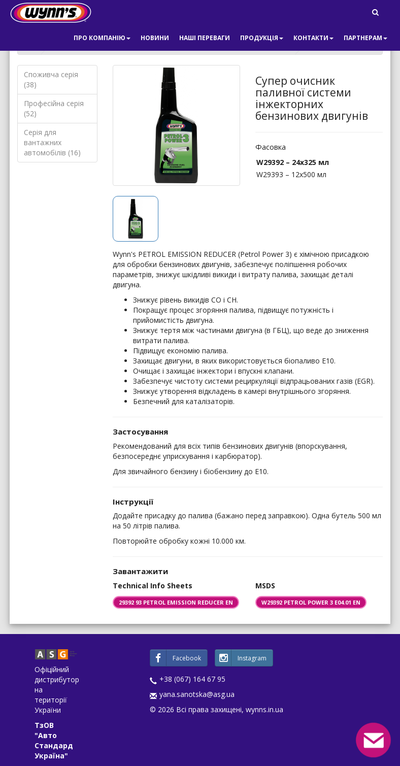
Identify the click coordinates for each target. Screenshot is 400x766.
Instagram (240, 658)
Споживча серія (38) (51, 79)
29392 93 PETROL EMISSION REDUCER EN (176, 602)
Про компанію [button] (102, 38)
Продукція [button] (261, 38)
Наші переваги (204, 38)
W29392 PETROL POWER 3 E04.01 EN (310, 602)
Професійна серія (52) (54, 108)
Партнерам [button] (365, 38)
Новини (155, 38)
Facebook (175, 658)
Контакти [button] (313, 38)
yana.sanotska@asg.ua (197, 694)
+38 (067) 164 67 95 (192, 679)
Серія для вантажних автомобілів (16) (52, 142)
